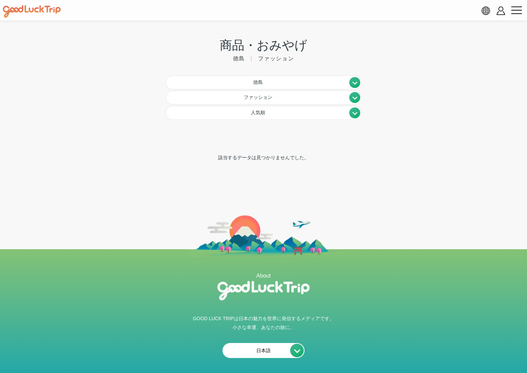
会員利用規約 (205, 352)
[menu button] (516, 10)
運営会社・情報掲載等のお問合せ (342, 352)
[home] (32, 11)
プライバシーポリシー (261, 352)
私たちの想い (160, 352)
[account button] (501, 10)
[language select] (485, 10)
